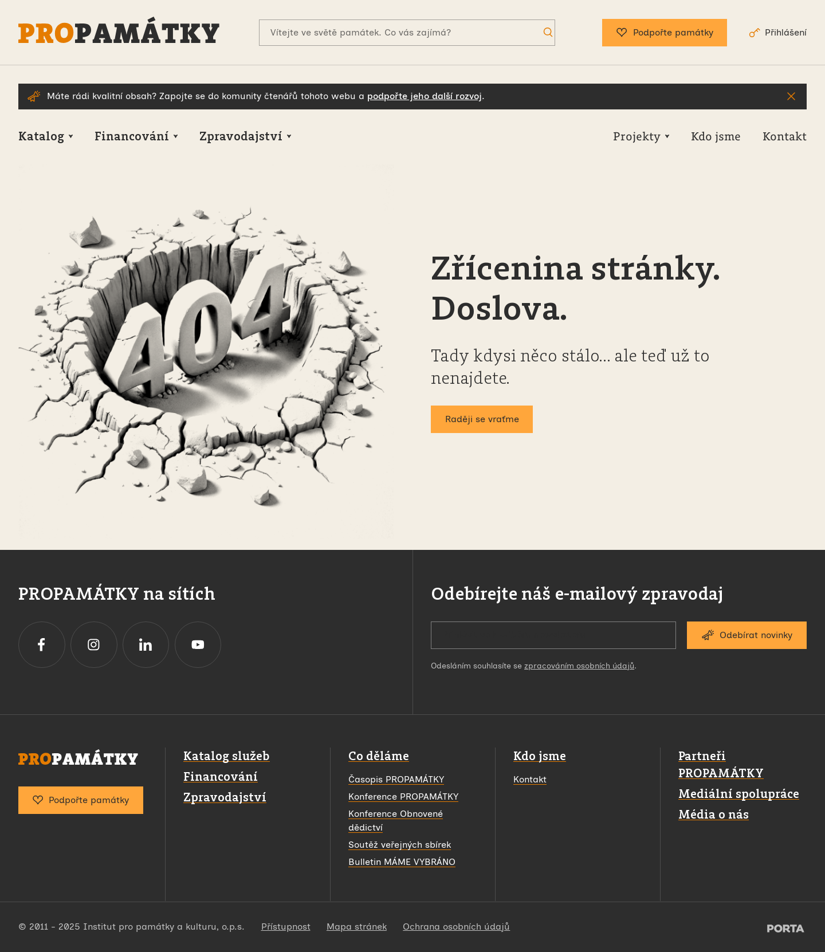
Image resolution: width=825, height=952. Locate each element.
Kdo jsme (539, 756)
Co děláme (378, 756)
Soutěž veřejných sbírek (399, 844)
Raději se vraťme (482, 419)
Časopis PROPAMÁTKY (396, 779)
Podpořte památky (664, 32)
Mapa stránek (357, 926)
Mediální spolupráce (738, 793)
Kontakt (530, 779)
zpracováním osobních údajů (579, 666)
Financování (220, 776)
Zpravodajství (224, 797)
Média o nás (713, 814)
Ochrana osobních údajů (456, 926)
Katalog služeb (226, 756)
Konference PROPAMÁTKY (403, 796)
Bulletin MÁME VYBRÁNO (401, 861)
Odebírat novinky (746, 635)
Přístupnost (286, 926)
